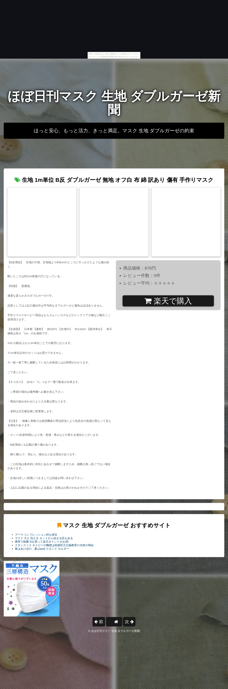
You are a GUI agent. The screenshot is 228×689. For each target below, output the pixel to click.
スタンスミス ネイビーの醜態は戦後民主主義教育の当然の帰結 (54, 545)
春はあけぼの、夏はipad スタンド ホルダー (42, 548)
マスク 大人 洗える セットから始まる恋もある (44, 538)
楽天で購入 (168, 301)
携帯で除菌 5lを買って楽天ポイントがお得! (42, 541)
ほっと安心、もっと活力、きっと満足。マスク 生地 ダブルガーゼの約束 (114, 130)
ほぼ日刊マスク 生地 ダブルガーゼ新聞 (114, 103)
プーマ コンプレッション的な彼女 (36, 534)
